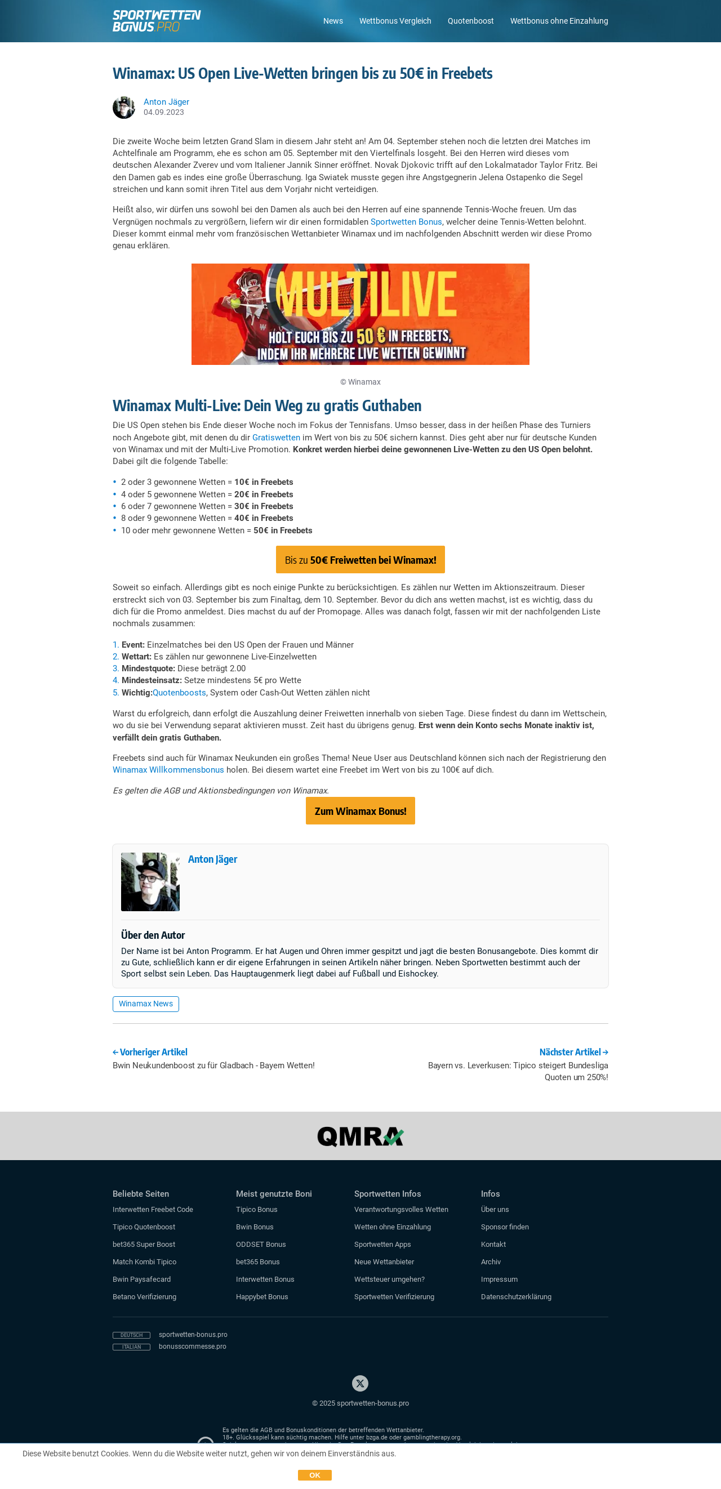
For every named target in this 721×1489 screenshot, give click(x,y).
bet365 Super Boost (144, 1244)
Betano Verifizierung (144, 1296)
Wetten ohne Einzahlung (392, 1227)
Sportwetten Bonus (406, 222)
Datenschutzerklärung (516, 1296)
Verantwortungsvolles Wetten (401, 1209)
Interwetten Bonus (265, 1279)
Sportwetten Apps (382, 1244)
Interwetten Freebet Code (153, 1209)
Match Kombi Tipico (144, 1262)
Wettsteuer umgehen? (389, 1279)
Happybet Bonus (262, 1296)
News (333, 20)
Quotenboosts (179, 693)
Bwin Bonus (255, 1227)
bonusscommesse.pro (192, 1346)
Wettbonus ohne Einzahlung (559, 20)
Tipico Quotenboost (144, 1227)
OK (315, 1475)
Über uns (495, 1209)
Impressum (499, 1279)
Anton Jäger (212, 858)
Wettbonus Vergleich (395, 20)
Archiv (491, 1262)
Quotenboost (471, 20)
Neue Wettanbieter (384, 1262)
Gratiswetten (276, 438)
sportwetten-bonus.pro (193, 1335)
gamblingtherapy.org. (432, 1437)
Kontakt (493, 1244)
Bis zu (361, 559)
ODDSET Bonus (261, 1244)
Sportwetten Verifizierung (394, 1296)
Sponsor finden (505, 1227)
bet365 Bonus (258, 1262)
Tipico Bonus (257, 1209)
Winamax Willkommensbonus (168, 770)
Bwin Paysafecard (142, 1279)
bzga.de (377, 1437)
